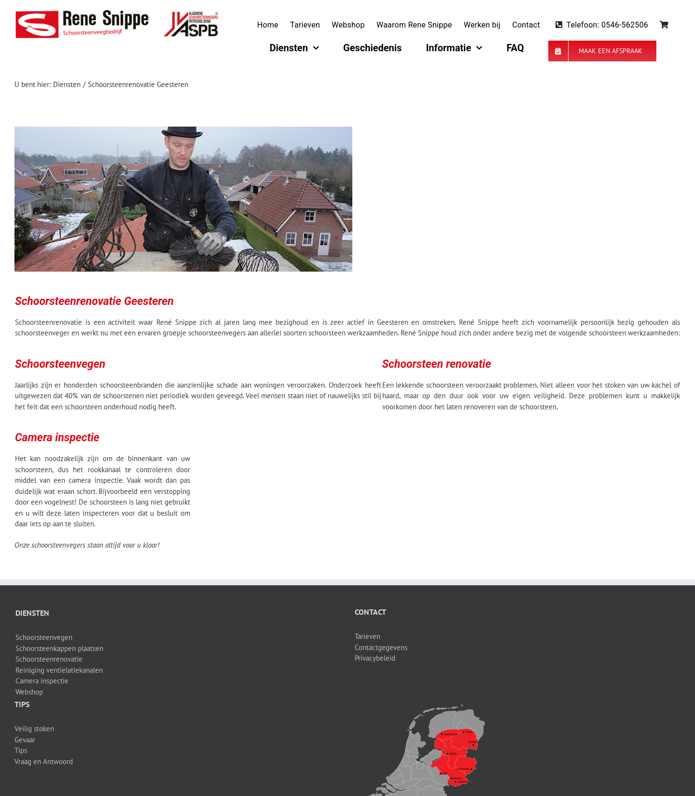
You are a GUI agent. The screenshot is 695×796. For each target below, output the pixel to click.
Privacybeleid (375, 658)
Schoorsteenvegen (43, 637)
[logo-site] (116, 13)
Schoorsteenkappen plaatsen (59, 648)
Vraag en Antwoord (43, 761)
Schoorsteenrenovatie (49, 659)
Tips (20, 750)
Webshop (29, 691)
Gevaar (24, 739)
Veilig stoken (34, 728)
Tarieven (367, 636)
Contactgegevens (381, 647)
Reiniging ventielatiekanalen (59, 670)
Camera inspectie (42, 680)
